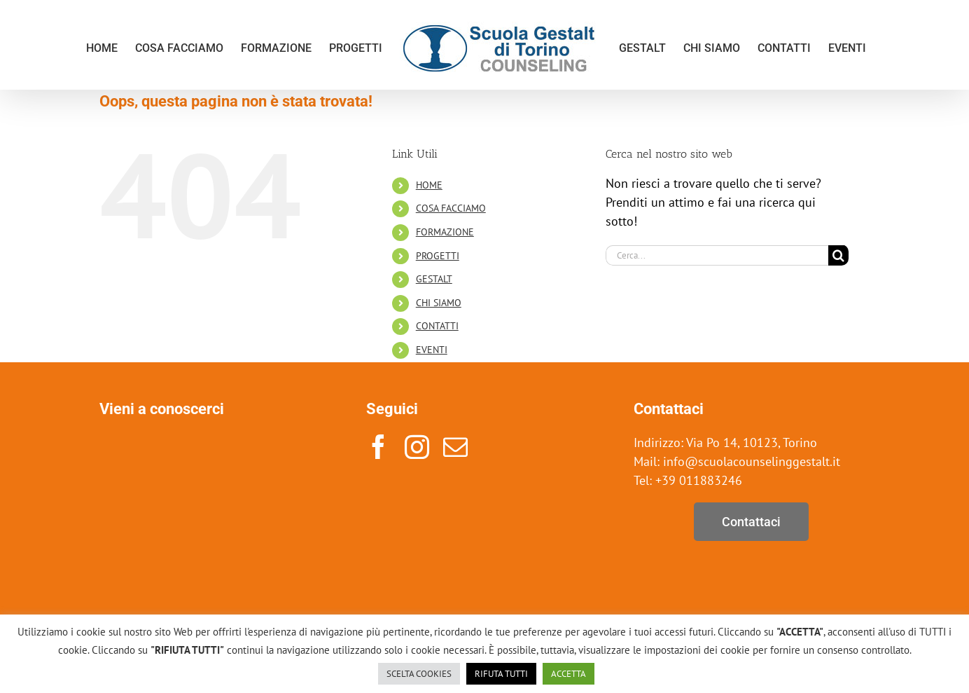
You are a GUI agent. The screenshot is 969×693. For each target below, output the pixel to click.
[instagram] (417, 446)
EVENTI (431, 349)
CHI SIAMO (438, 302)
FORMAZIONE (445, 232)
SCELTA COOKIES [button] (419, 674)
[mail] (455, 446)
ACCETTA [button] (568, 674)
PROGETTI (437, 255)
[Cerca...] (717, 255)
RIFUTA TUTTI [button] (501, 674)
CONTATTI (437, 326)
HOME (429, 185)
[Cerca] (838, 255)
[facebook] (378, 446)
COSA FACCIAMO (451, 208)
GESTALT (434, 279)
